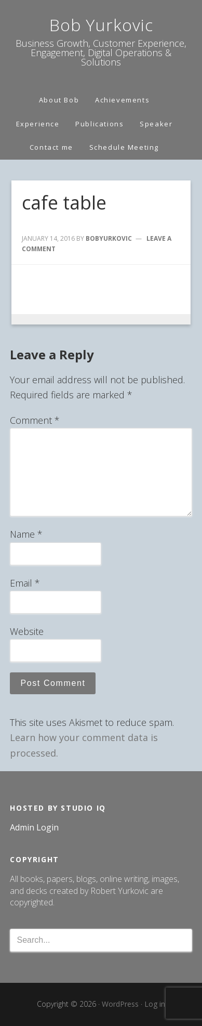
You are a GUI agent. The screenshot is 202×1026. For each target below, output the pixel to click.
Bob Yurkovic (101, 25)
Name (26, 534)
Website (27, 631)
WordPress (120, 1004)
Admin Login (34, 827)
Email (25, 583)
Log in (154, 1004)
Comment (35, 420)
